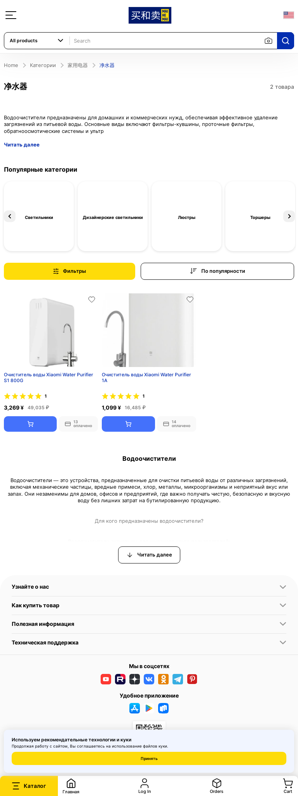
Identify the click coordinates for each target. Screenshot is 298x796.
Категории (43, 65)
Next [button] (289, 216)
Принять (149, 758)
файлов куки (155, 746)
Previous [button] (10, 216)
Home (11, 65)
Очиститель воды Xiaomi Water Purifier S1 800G (48, 378)
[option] (39, 216)
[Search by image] (268, 41)
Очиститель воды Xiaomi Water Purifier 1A (146, 378)
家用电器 (78, 65)
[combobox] (37, 40)
